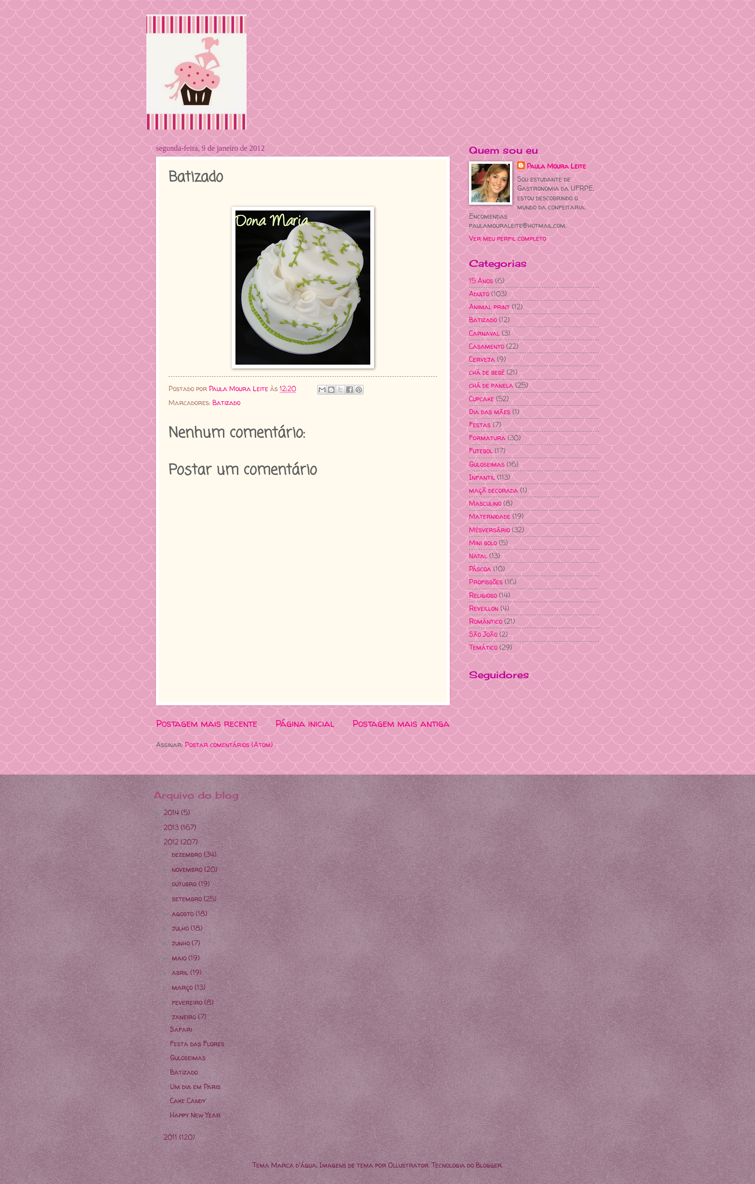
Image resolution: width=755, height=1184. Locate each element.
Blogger (489, 1165)
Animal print (489, 306)
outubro (185, 883)
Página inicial (305, 723)
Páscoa (480, 568)
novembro (188, 869)
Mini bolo (483, 542)
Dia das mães (489, 411)
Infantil (482, 477)
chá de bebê (487, 372)
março (183, 987)
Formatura (487, 437)
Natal (478, 555)
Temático (483, 647)
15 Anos (481, 280)
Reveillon (483, 608)
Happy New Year (195, 1114)
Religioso (483, 595)
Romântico (485, 621)
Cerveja (482, 359)
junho (182, 942)
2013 (172, 827)
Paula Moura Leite (556, 166)
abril (181, 972)
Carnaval (484, 333)
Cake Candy (188, 1100)
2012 (172, 841)
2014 (172, 812)
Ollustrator (408, 1165)
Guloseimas (487, 464)
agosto (183, 913)
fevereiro (188, 1002)
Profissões (486, 581)
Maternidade (489, 516)
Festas (480, 424)
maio (180, 957)
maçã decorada (493, 490)
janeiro (185, 1016)
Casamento (486, 346)
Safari (181, 1029)
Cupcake (481, 398)
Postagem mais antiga (401, 723)
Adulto (479, 293)
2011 (171, 1137)
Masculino (485, 503)
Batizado (226, 402)
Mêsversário (489, 529)
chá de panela (491, 385)
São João (483, 634)
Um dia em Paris (195, 1086)
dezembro (188, 854)
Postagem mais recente (206, 723)
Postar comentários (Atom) (229, 744)
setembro (188, 898)
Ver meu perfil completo (507, 238)
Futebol (481, 450)
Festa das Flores (197, 1043)
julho (181, 928)
